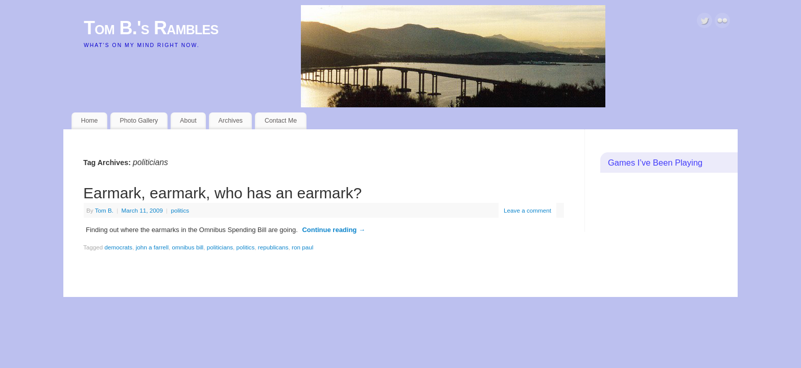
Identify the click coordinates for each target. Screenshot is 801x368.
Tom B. (104, 210)
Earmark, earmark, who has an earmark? (222, 193)
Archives (231, 120)
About (188, 120)
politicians (220, 247)
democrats (119, 247)
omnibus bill (188, 247)
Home (89, 120)
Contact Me (281, 120)
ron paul (302, 247)
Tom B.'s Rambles (151, 27)
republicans (273, 247)
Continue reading (333, 230)
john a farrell (152, 247)
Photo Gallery (139, 120)
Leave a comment (527, 210)
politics (180, 210)
